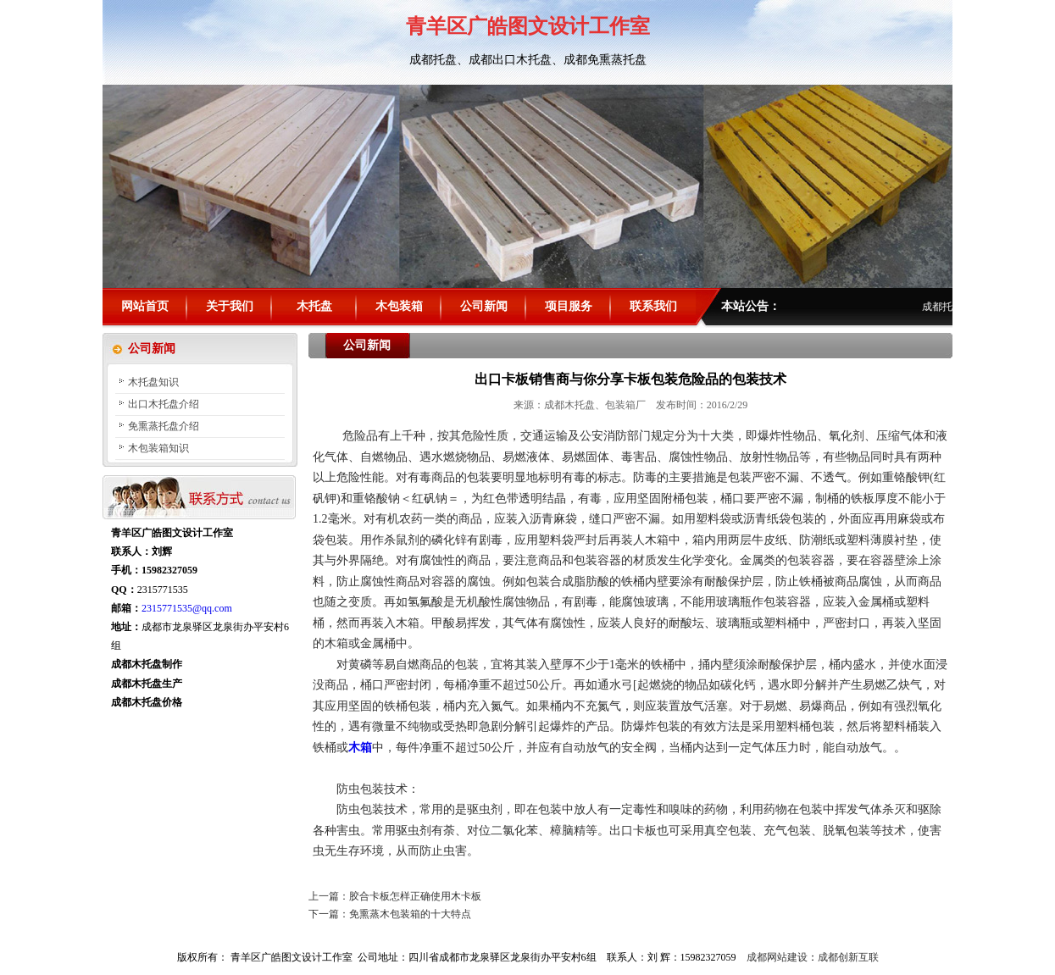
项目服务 (568, 306)
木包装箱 (399, 306)
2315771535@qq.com (187, 608)
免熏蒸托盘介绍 (163, 426)
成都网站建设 (777, 957)
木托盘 (314, 306)
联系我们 (653, 306)
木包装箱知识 (158, 448)
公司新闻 (484, 306)
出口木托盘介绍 (163, 404)
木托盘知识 (153, 382)
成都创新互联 (848, 957)
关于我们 (229, 306)
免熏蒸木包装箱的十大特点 (410, 914)
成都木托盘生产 (146, 684)
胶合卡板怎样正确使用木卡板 (415, 896)
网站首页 (145, 306)
